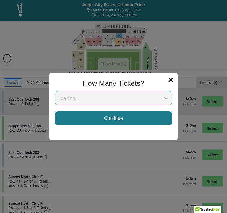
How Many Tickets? (113, 83)
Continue (113, 118)
